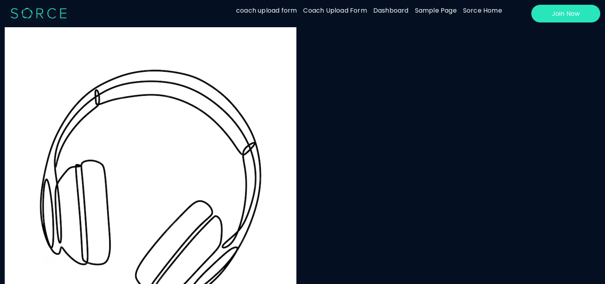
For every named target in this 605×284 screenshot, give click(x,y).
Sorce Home (482, 10)
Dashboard (391, 10)
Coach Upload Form (335, 10)
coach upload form (266, 10)
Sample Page (436, 10)
